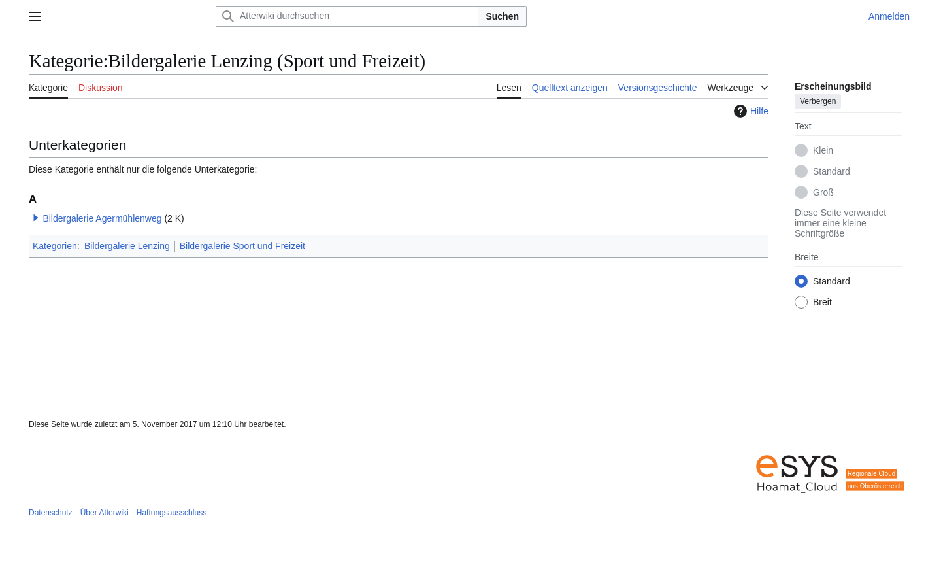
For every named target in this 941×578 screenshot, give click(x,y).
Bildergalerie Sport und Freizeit (242, 246)
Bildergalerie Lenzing (127, 246)
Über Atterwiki (104, 512)
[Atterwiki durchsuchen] (347, 16)
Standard (831, 171)
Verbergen (818, 101)
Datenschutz (51, 512)
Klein (823, 150)
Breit (822, 302)
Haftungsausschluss (171, 512)
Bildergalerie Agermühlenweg (101, 218)
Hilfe (749, 111)
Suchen (502, 16)
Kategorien (55, 246)
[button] (36, 217)
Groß (823, 192)
